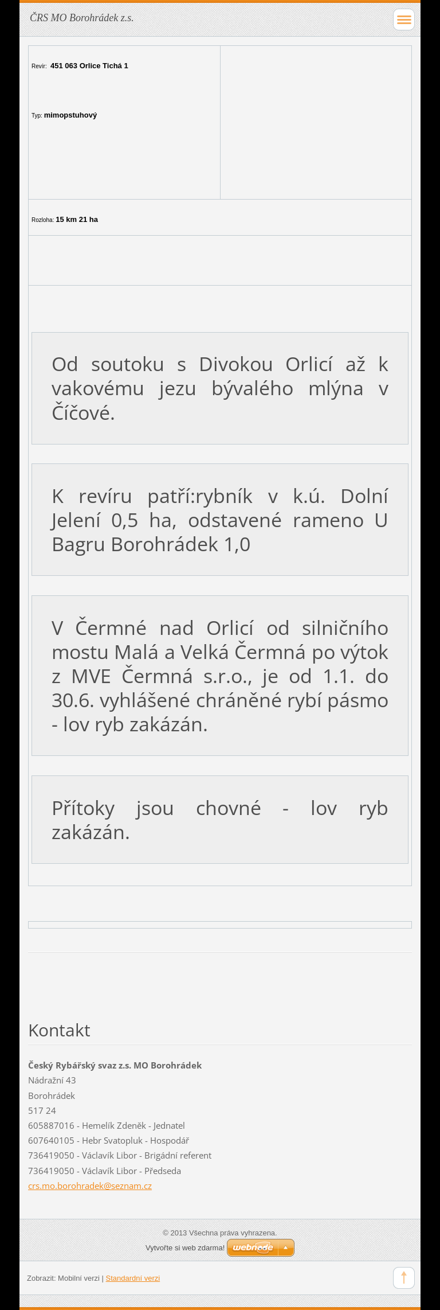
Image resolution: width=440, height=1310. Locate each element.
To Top (404, 1278)
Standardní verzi (133, 1278)
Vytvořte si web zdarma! (185, 1247)
